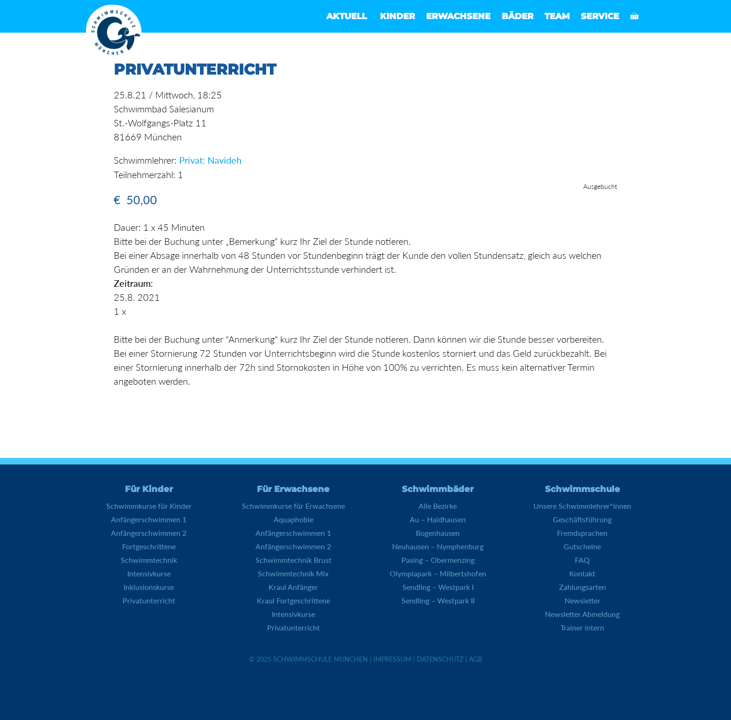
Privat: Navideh (210, 160)
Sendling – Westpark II (438, 600)
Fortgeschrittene (149, 546)
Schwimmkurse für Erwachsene (293, 505)
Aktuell (346, 16)
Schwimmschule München (320, 659)
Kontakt (582, 573)
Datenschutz (440, 659)
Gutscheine (582, 546)
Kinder (397, 16)
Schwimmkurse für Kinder (149, 505)
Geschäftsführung (582, 519)
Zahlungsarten (582, 586)
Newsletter (582, 600)
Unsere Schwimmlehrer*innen (582, 505)
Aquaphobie (293, 519)
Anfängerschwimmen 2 (148, 532)
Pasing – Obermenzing (438, 559)
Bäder (517, 16)
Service (600, 16)
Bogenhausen (438, 532)
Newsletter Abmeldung (582, 613)
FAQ (582, 559)
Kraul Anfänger (293, 586)
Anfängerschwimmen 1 (148, 519)
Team (557, 16)
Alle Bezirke (438, 505)
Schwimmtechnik (149, 559)
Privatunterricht (149, 600)
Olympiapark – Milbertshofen (438, 573)
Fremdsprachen (582, 532)
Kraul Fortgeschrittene (293, 600)
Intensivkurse (149, 573)
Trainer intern (582, 627)
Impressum (392, 659)
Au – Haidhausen (438, 519)
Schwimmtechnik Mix (293, 573)
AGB (475, 659)
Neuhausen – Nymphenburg (437, 546)
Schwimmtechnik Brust (293, 559)
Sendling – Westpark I (438, 586)
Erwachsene (458, 16)
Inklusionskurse (149, 586)
